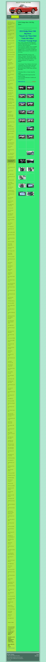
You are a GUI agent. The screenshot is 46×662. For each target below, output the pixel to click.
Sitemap (12, 654)
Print (9, 654)
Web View (37, 655)
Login (37, 654)
